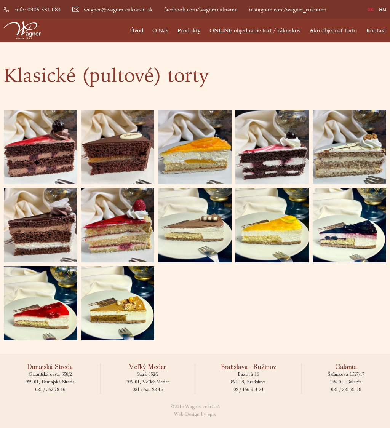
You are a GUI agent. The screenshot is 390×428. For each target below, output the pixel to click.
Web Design (187, 414)
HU (382, 9)
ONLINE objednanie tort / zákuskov (254, 30)
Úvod (136, 30)
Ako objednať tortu (333, 30)
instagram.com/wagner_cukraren (287, 9)
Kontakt (376, 30)
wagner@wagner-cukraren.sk (118, 9)
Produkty (188, 30)
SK (370, 9)
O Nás (160, 30)
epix (212, 414)
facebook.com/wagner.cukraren (201, 9)
